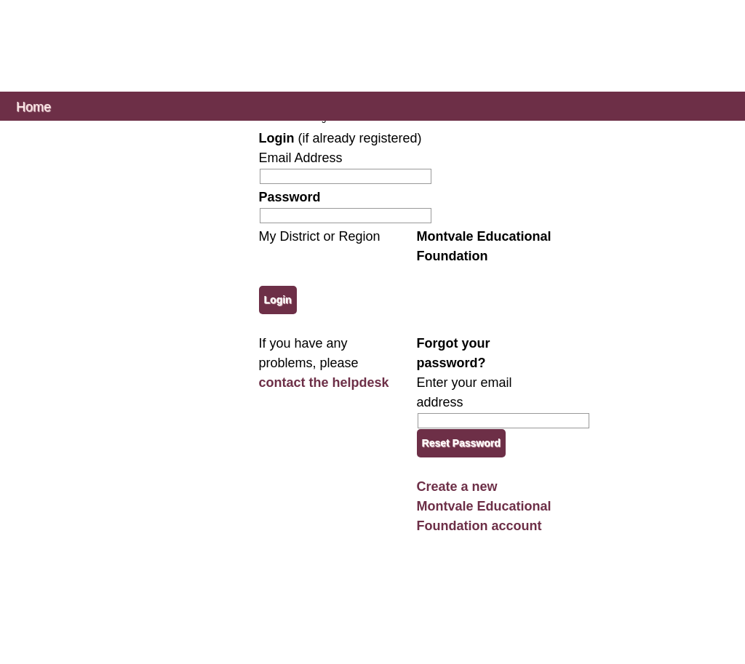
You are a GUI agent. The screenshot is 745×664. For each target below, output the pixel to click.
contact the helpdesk (324, 382)
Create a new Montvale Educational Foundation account (484, 506)
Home (33, 106)
